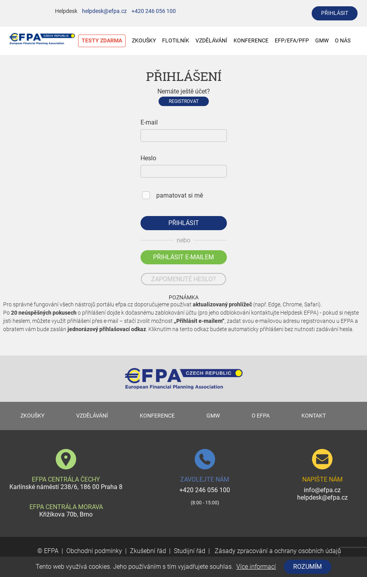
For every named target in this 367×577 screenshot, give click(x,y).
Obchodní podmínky (94, 551)
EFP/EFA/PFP (292, 40)
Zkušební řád (148, 551)
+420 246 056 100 (153, 11)
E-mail (149, 122)
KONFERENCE (251, 40)
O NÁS (346, 40)
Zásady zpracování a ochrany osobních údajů (277, 551)
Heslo (148, 158)
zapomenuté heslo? (183, 279)
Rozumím (307, 566)
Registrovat (184, 101)
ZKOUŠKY (144, 40)
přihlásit (334, 13)
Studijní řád (189, 551)
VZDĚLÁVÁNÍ (211, 40)
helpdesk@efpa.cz (104, 11)
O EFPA (261, 415)
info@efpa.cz (322, 490)
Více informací (256, 566)
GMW (322, 40)
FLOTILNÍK (175, 40)
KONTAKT (313, 415)
